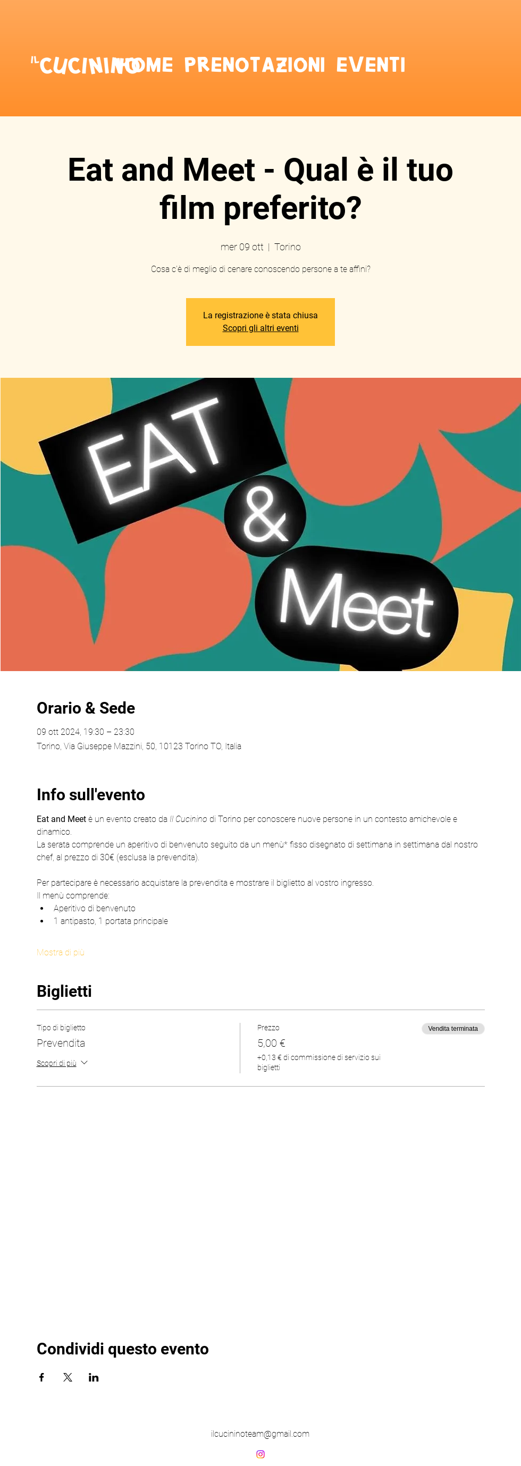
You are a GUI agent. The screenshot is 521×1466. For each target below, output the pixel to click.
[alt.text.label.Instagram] (260, 1454)
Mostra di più (61, 952)
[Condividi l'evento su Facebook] (42, 1377)
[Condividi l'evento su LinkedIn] (94, 1377)
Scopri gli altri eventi (261, 328)
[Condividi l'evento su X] (68, 1377)
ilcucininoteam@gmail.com (260, 1434)
